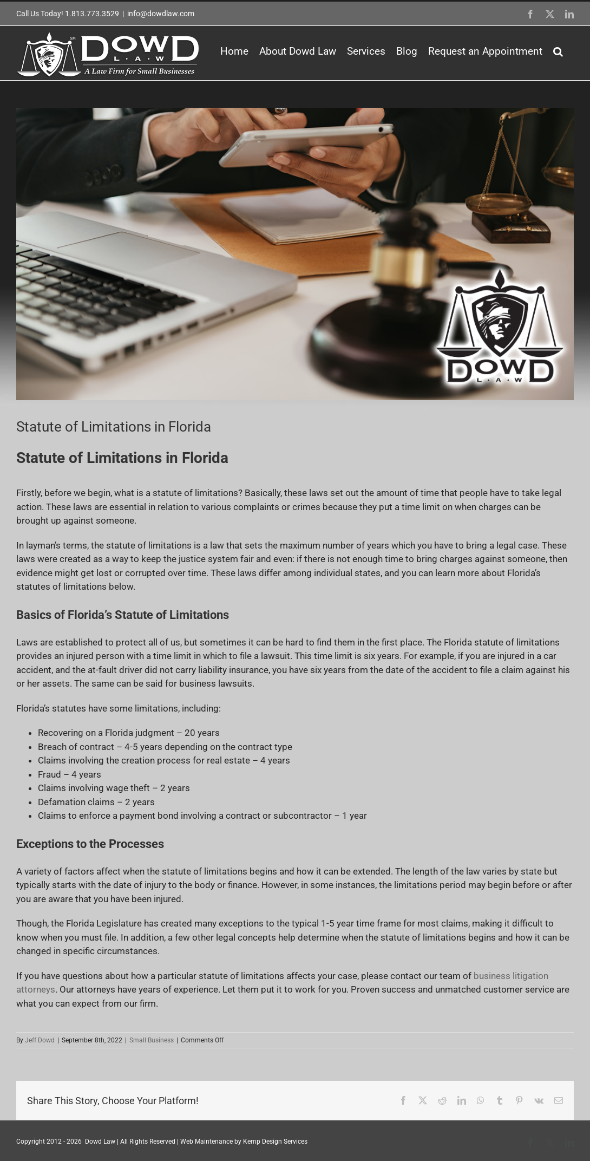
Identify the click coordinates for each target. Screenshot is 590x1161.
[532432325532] (295, 254)
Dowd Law (100, 1141)
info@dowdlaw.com (160, 13)
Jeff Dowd (40, 1040)
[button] (558, 51)
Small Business (151, 1040)
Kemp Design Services (275, 1141)
